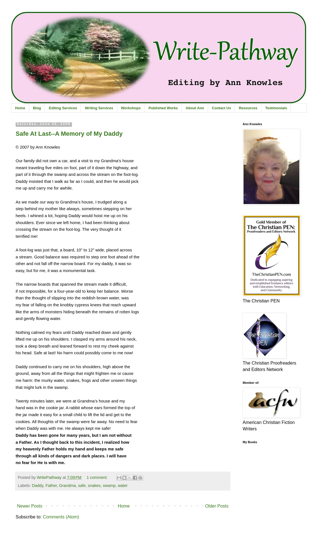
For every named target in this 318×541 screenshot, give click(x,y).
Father (51, 485)
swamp (109, 485)
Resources (248, 108)
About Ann (195, 108)
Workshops (131, 108)
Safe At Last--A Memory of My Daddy (69, 133)
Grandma (67, 485)
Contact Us (221, 108)
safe (82, 485)
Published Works (163, 108)
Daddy (37, 485)
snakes (94, 485)
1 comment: (98, 477)
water (122, 485)
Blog (37, 108)
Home (20, 108)
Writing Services (99, 108)
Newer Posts (29, 506)
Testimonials (276, 108)
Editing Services (63, 108)
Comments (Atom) (61, 517)
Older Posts (216, 506)
